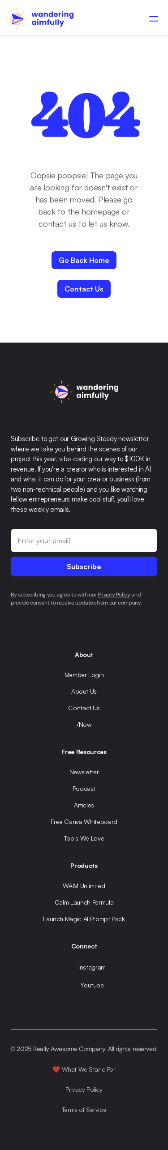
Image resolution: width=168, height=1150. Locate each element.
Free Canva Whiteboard (84, 821)
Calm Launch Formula (84, 902)
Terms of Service (84, 1109)
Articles (84, 805)
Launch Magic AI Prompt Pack (84, 919)
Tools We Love (84, 838)
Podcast (84, 788)
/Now (84, 724)
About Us (84, 691)
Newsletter (84, 772)
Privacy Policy (83, 1089)
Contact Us (84, 708)
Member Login (84, 674)
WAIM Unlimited (84, 885)
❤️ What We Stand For (83, 1069)
